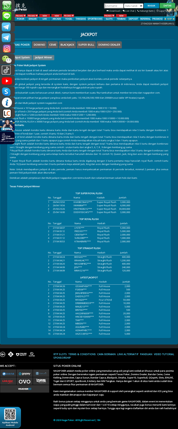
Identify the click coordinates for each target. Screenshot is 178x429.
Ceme (52, 44)
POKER (20, 17)
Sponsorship (62, 357)
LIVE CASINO (44, 19)
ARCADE (56, 17)
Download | (114, 10)
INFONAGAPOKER (7, 102)
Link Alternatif (127, 354)
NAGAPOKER (59, 370)
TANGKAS (81, 18)
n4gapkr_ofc (7, 48)
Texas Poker (20, 44)
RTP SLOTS (60, 354)
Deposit (133, 18)
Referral (145, 18)
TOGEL (68, 17)
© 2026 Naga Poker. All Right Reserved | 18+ (77, 420)
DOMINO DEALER (109, 44)
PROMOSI (157, 18)
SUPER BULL (86, 44)
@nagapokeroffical (7, 70)
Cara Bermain (106, 354)
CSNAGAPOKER (7, 27)
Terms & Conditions (82, 354)
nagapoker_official (7, 16)
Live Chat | (130, 10)
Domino (39, 44)
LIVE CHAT (7, 113)
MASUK (151, 6)
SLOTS (109, 17)
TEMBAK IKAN (121, 19)
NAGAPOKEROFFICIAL (7, 81)
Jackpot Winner (43, 57)
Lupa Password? (166, 10)
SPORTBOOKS (95, 18)
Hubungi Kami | (146, 10)
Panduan (146, 354)
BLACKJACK (67, 44)
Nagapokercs (7, 37)
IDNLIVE (32, 17)
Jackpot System (21, 57)
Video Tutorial (164, 354)
